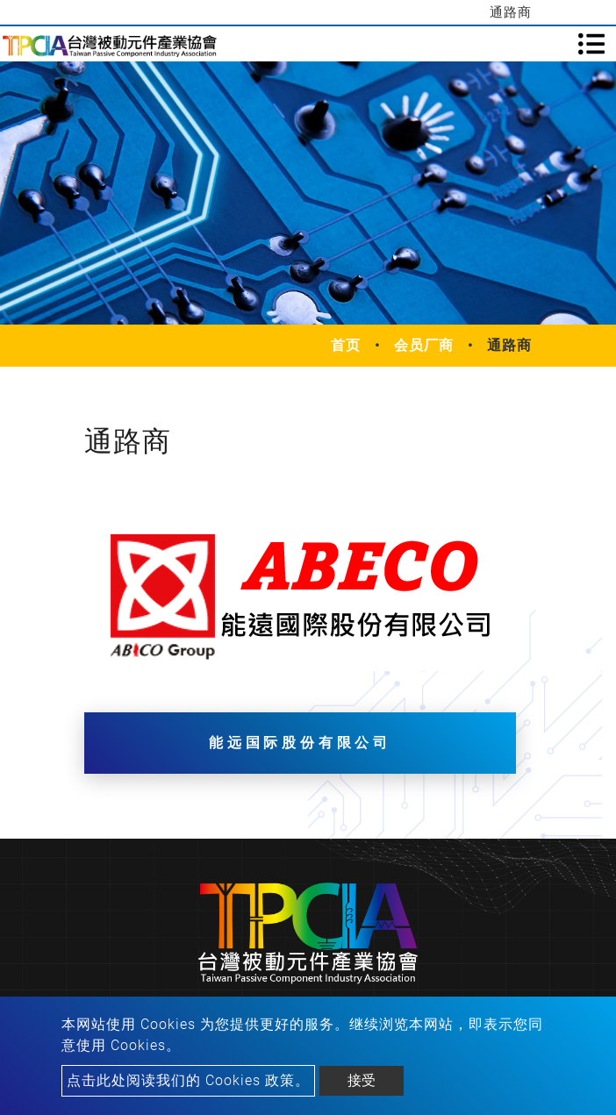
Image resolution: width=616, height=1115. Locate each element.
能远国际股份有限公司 (300, 742)
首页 (346, 345)
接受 (361, 1080)
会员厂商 (424, 345)
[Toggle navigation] (591, 43)
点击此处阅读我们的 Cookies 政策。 (188, 1080)
